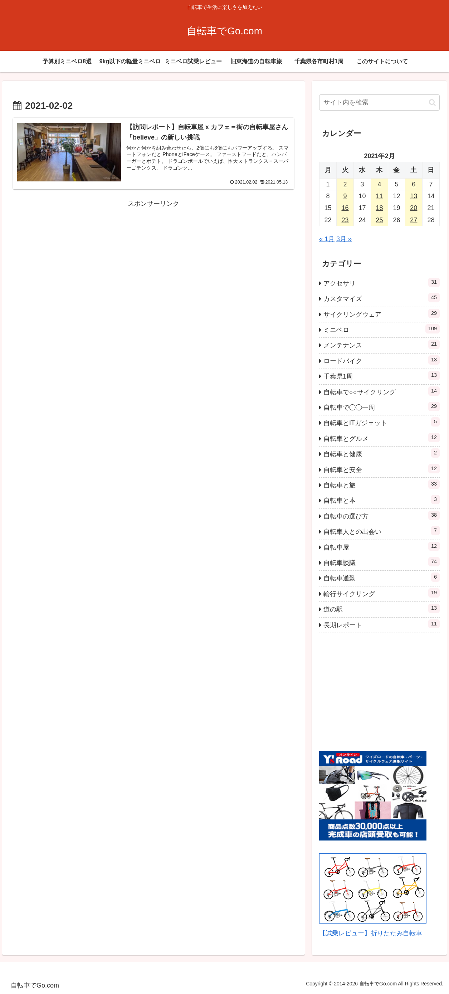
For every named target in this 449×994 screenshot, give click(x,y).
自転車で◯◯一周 (381, 406)
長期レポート (381, 624)
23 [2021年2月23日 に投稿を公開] (344, 220)
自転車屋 (381, 546)
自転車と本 (381, 499)
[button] (432, 102)
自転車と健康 (381, 453)
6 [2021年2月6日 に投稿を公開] (413, 184)
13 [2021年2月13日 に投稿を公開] (413, 196)
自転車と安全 (381, 468)
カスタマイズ (381, 297)
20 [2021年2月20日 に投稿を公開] (413, 207)
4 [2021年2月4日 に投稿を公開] (379, 184)
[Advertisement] (153, 259)
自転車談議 (381, 561)
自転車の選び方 (381, 515)
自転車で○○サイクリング (381, 391)
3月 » (344, 239)
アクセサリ (381, 282)
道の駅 (381, 608)
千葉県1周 (381, 375)
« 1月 (327, 239)
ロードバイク (381, 360)
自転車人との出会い (381, 530)
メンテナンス (381, 344)
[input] (379, 102)
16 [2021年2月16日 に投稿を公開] (344, 207)
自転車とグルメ (381, 437)
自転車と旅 (381, 484)
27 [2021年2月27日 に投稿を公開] (413, 220)
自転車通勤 (381, 577)
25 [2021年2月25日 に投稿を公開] (379, 220)
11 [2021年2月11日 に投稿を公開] (379, 196)
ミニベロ (381, 328)
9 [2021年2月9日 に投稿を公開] (345, 196)
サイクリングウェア (381, 313)
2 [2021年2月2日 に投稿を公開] (345, 184)
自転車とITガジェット (381, 422)
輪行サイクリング (381, 593)
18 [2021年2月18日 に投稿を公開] (379, 207)
